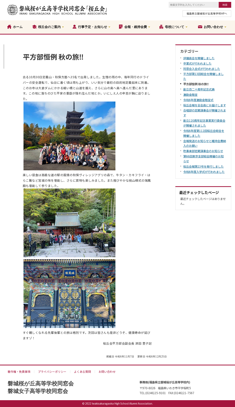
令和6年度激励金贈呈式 (198, 100)
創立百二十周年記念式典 (199, 89)
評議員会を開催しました (199, 58)
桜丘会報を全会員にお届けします (204, 105)
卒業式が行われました (197, 63)
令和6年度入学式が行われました (204, 172)
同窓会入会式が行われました (201, 69)
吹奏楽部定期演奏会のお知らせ (203, 151)
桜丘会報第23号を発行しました (203, 166)
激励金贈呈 (190, 94)
